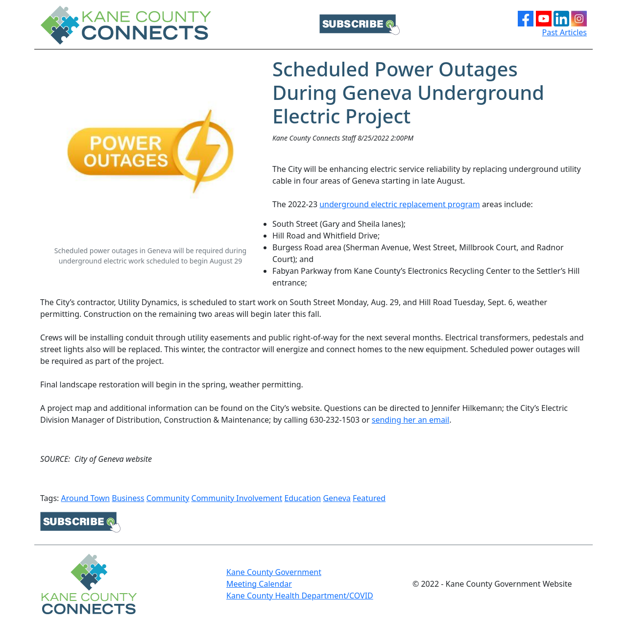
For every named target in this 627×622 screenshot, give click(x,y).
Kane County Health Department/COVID (299, 595)
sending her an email (410, 419)
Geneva (336, 498)
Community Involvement (237, 498)
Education (302, 498)
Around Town (85, 498)
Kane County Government (273, 572)
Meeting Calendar (259, 583)
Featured (369, 498)
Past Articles (564, 32)
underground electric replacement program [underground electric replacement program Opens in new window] (399, 204)
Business (128, 498)
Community (168, 498)
